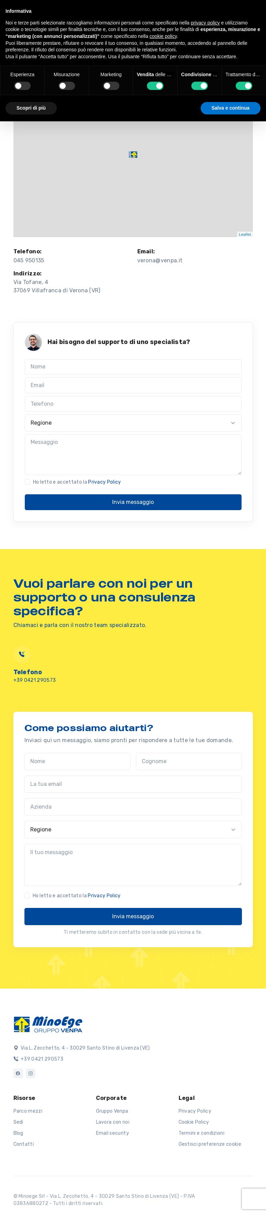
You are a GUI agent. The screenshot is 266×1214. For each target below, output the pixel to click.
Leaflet (245, 234)
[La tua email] (133, 784)
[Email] (133, 385)
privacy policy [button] (205, 23)
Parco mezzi (28, 1111)
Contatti (23, 1144)
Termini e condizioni (201, 1133)
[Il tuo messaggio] (133, 865)
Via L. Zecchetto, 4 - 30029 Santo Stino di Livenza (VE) (81, 1048)
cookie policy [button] (163, 36)
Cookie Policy (194, 1122)
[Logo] (47, 1024)
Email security (112, 1133)
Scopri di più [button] (31, 108)
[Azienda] (133, 807)
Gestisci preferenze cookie (210, 1144)
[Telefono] (133, 404)
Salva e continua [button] (230, 108)
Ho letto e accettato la (77, 482)
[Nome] (133, 367)
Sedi (18, 1122)
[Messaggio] (133, 454)
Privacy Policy (104, 482)
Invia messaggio (133, 502)
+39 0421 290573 (34, 680)
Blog (18, 1133)
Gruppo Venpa (112, 1111)
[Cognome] (189, 761)
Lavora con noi (112, 1122)
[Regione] (133, 423)
